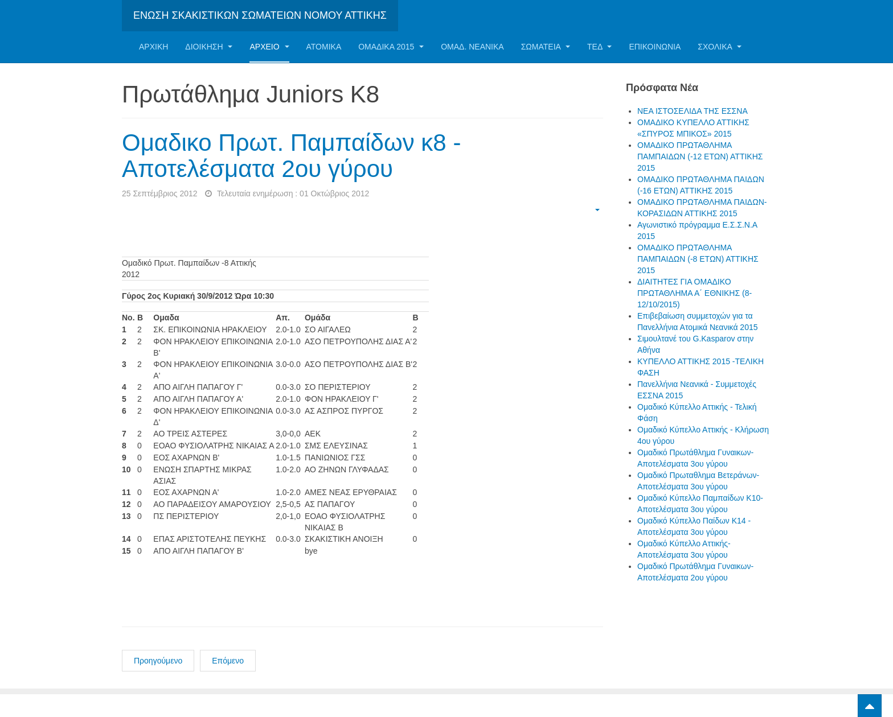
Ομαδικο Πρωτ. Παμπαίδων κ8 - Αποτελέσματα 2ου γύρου (291, 155)
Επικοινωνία (655, 46)
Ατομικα (324, 46)
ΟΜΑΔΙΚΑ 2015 (391, 46)
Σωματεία (545, 46)
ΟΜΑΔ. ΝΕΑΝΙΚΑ (472, 46)
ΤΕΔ (599, 46)
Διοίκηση (208, 46)
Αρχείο (269, 46)
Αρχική (153, 46)
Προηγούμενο (158, 660)
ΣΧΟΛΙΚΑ (720, 46)
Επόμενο (228, 660)
